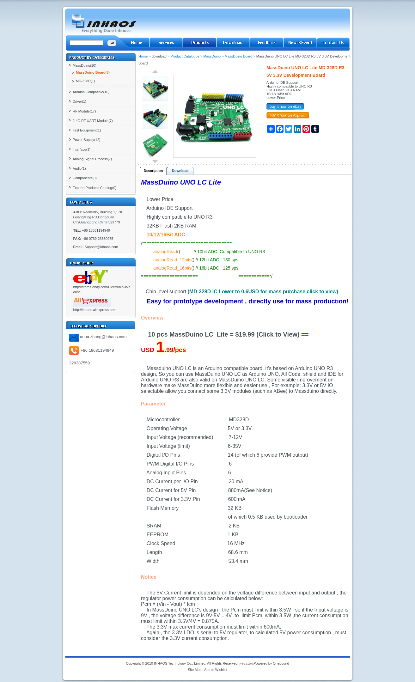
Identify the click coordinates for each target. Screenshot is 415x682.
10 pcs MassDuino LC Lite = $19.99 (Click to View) (223, 334)
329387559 (79, 363)
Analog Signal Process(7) (92, 159)
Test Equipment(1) (87, 130)
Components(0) (85, 178)
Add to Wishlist (215, 670)
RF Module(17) (84, 111)
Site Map (194, 670)
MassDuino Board (238, 56)
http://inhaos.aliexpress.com (94, 310)
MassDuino (212, 56)
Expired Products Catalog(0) (94, 188)
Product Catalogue (185, 56)
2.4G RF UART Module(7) (93, 121)
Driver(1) (79, 101)
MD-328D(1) (85, 81)
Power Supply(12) (86, 140)
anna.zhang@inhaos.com (103, 336)
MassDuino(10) (84, 65)
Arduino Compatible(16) (91, 92)
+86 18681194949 (97, 350)
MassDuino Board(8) (93, 72)
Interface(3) (81, 149)
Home (143, 56)
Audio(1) (79, 168)
